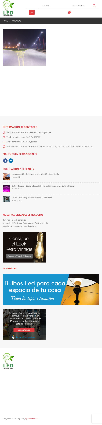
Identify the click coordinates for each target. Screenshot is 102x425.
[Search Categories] (79, 6)
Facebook (5, 160)
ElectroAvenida (41, 223)
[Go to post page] (6, 176)
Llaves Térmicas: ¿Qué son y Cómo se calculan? (32, 197)
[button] (32, 12)
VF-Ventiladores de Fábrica (24, 226)
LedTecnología (20, 220)
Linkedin (11, 160)
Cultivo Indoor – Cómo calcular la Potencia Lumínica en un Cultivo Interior (43, 186)
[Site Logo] (8, 8)
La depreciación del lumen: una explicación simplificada (35, 174)
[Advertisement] (51, 89)
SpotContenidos (31, 419)
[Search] (94, 6)
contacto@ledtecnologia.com (24, 142)
